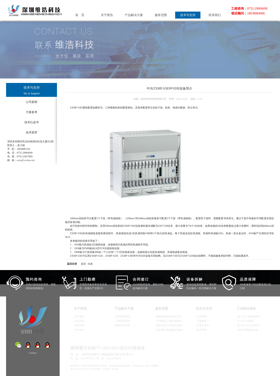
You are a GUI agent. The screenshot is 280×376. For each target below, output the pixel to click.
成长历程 (79, 325)
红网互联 (106, 369)
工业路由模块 (247, 308)
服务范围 (170, 14)
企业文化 (79, 321)
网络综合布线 (122, 325)
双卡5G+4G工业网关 (248, 325)
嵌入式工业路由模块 (248, 316)
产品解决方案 (145, 14)
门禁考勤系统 (122, 321)
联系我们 (217, 14)
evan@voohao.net (26, 160)
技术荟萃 (31, 132)
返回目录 (72, 264)
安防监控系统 (122, 316)
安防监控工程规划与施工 (169, 325)
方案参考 (31, 112)
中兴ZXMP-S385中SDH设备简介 (169, 88)
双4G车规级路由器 (247, 330)
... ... (239, 334)
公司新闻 (31, 101)
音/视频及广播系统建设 (169, 321)
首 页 (98, 14)
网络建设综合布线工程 (168, 316)
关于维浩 (122, 14)
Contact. (33, 353)
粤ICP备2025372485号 (80, 369)
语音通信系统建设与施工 (169, 330)
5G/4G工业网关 (245, 321)
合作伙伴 (79, 330)
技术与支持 (193, 14)
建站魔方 (115, 369)
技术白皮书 (31, 122)
